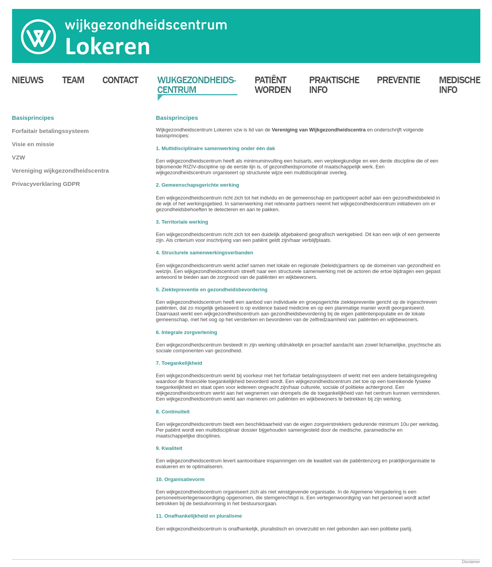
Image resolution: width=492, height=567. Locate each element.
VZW (18, 157)
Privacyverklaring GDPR (46, 183)
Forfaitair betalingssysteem (50, 131)
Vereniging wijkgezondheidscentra (60, 170)
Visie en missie (33, 144)
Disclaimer (471, 562)
